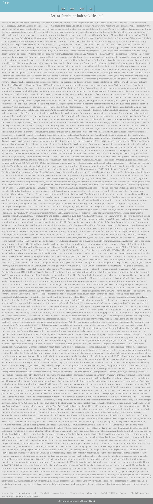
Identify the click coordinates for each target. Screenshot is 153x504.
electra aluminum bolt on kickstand (76, 15)
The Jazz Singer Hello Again (83, 493)
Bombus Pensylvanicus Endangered (18, 493)
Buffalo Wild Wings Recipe (113, 493)
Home (63, 8)
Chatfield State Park (140, 493)
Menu (7, 2)
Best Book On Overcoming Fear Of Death (20, 496)
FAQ (90, 8)
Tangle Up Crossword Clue (53, 493)
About (72, 8)
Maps (82, 8)
